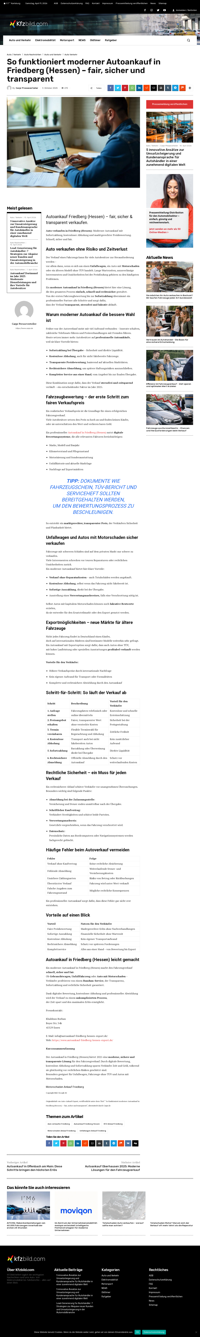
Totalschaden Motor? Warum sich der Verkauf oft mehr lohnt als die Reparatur (171, 1224)
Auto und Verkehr (52, 55)
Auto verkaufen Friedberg (59, 1124)
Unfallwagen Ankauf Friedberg (93, 1130)
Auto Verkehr (71, 55)
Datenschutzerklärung (154, 1332)
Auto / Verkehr (14, 55)
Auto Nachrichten (32, 55)
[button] (188, 40)
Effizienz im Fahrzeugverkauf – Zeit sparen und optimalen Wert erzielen (168, 385)
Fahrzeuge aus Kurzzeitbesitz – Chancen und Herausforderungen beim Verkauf (168, 429)
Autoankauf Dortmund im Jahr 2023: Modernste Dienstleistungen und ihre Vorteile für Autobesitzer (24, 280)
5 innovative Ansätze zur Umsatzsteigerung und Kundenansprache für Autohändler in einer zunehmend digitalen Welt (24, 228)
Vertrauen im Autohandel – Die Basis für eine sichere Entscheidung (167, 341)
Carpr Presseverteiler (27, 88)
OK (137, 1332)
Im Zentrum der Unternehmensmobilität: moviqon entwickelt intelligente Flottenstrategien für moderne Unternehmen (76, 1226)
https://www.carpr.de (24, 328)
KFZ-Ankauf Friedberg (113, 1124)
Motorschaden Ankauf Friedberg (62, 1130)
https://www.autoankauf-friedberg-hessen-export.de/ (82, 1040)
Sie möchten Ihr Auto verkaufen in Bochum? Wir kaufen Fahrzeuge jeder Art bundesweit (169, 296)
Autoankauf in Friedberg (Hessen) (87, 432)
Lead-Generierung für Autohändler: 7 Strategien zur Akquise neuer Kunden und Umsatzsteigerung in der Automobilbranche (24, 255)
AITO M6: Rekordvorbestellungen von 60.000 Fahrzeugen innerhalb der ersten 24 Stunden (26, 1225)
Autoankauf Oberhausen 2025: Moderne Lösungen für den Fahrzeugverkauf (112, 1168)
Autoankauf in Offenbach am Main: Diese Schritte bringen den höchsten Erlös (34, 1168)
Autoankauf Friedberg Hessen (87, 1124)
